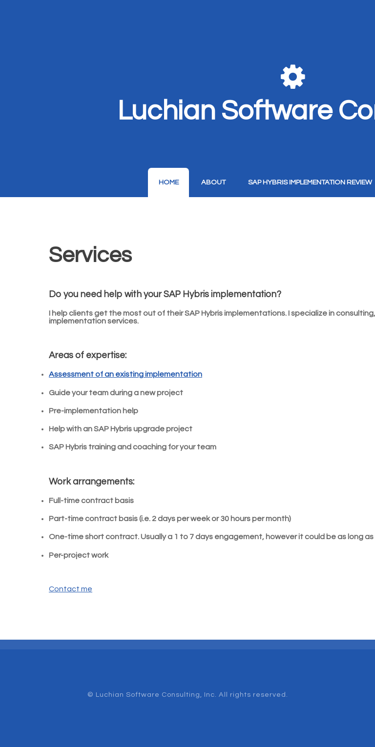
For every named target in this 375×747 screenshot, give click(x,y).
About (213, 182)
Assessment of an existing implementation (125, 374)
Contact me (70, 589)
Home (169, 182)
